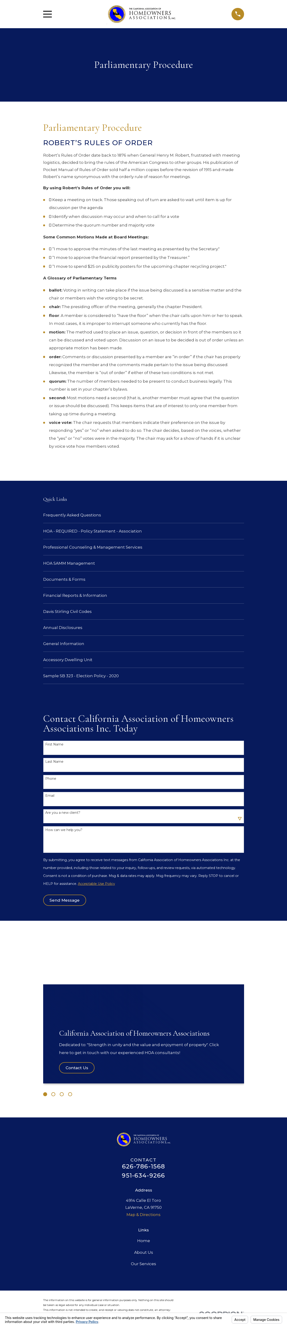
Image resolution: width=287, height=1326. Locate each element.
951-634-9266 (143, 1175)
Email (49, 796)
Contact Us (77, 1067)
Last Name (54, 762)
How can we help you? (63, 830)
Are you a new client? (62, 813)
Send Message (64, 900)
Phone (50, 779)
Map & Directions (143, 1214)
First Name (54, 744)
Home (143, 1240)
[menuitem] (143, 515)
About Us (143, 1252)
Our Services (143, 1263)
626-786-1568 (143, 1166)
